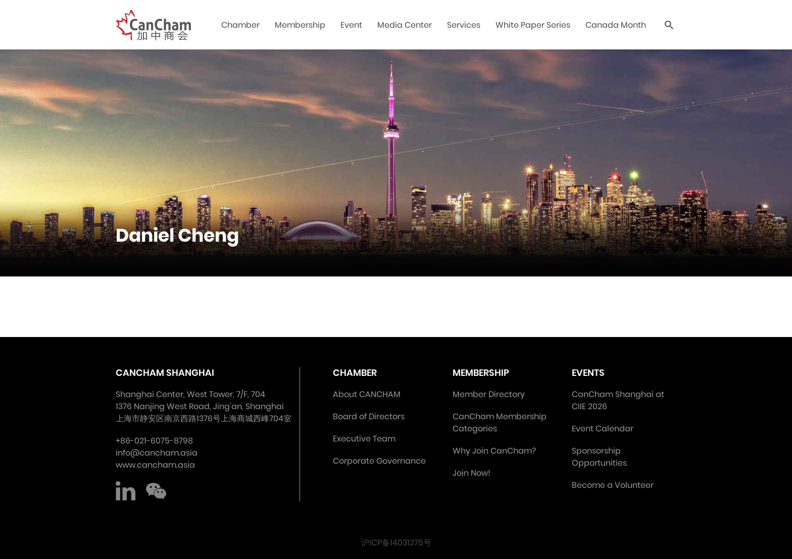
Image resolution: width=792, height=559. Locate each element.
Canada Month (615, 25)
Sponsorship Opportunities (599, 457)
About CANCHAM (367, 394)
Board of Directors (369, 416)
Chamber (240, 25)
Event (351, 25)
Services (463, 25)
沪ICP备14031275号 (396, 542)
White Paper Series (533, 25)
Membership (300, 25)
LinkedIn (126, 491)
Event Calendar (602, 428)
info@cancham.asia (156, 453)
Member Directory (489, 394)
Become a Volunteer (613, 485)
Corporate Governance (379, 461)
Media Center (404, 25)
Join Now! (471, 473)
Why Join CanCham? (494, 451)
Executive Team (364, 438)
